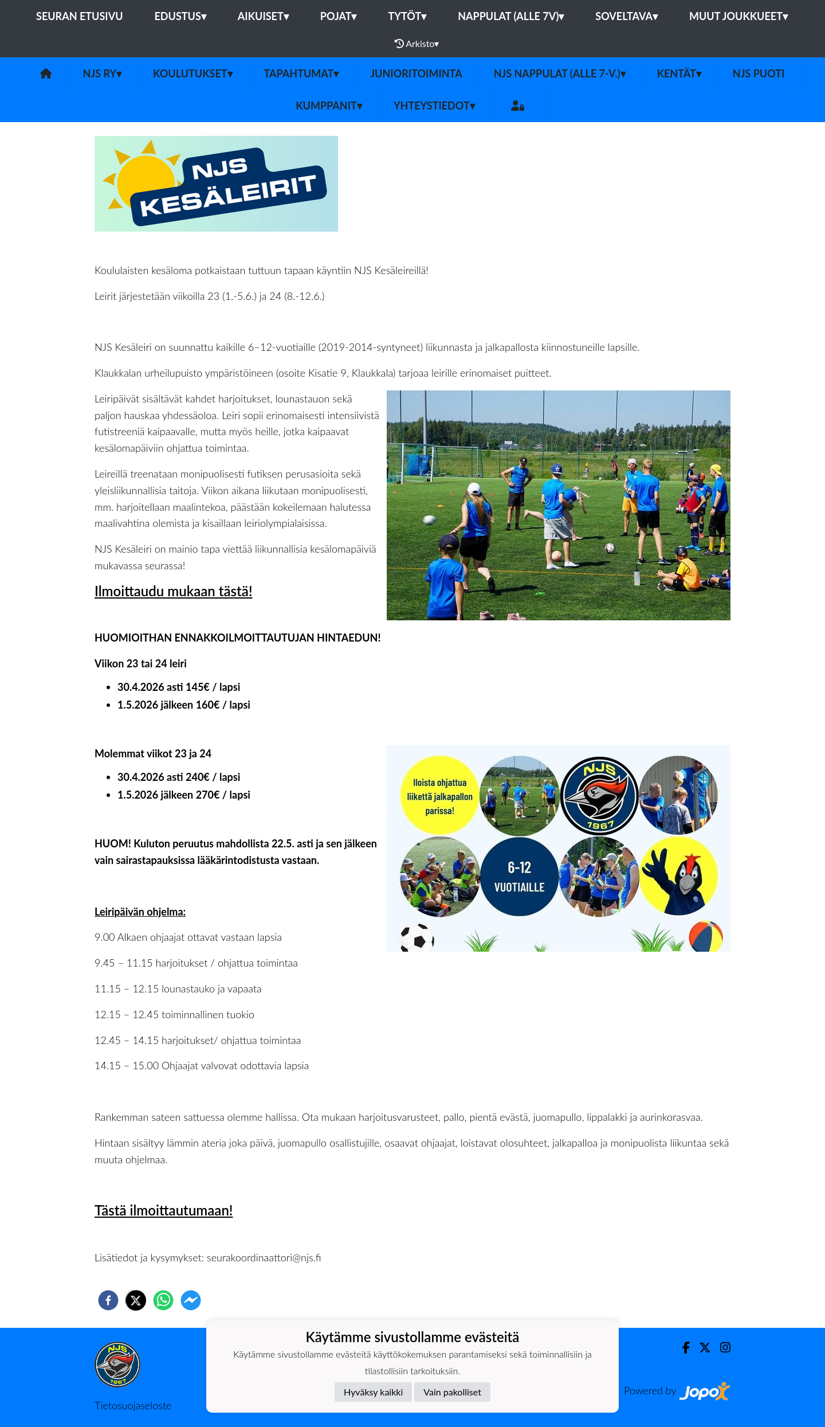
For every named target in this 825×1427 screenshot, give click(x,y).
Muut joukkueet (738, 16)
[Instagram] (720, 1348)
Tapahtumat (301, 73)
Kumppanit (329, 105)
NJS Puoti (759, 73)
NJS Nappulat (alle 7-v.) (560, 73)
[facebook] (108, 1300)
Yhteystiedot (434, 105)
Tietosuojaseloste (133, 1405)
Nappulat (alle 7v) (511, 16)
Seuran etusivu (79, 16)
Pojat (338, 16)
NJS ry (102, 73)
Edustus (180, 16)
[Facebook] (681, 1348)
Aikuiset (263, 16)
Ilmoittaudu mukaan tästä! (174, 590)
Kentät (679, 73)
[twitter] (135, 1300)
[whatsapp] (163, 1300)
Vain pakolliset (452, 1391)
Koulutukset (192, 73)
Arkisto (417, 43)
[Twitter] (700, 1348)
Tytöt (407, 16)
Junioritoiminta (416, 73)
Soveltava (626, 16)
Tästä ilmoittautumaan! (164, 1210)
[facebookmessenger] (190, 1300)
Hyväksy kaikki (373, 1391)
